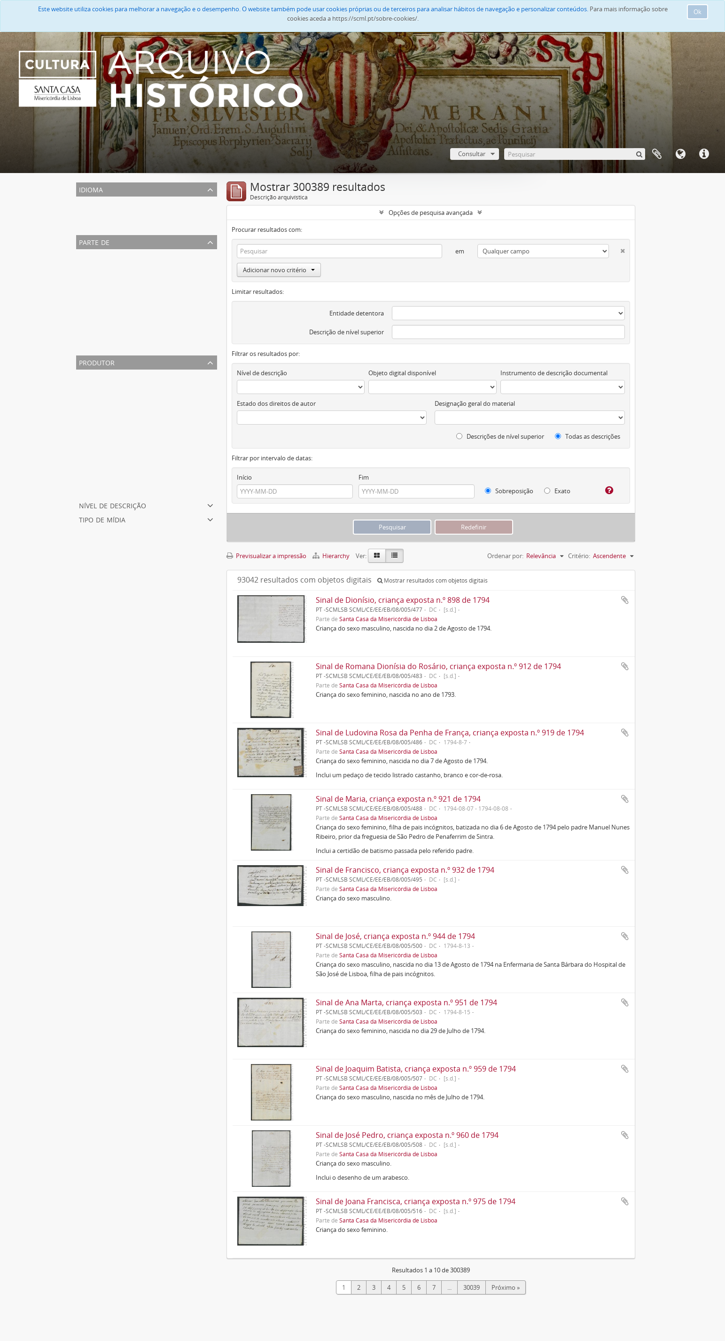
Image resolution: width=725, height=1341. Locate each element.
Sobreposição (509, 491)
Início (244, 477)
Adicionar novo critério (279, 270)
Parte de (94, 241)
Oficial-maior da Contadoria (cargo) (127, 398)
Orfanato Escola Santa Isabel (117, 300)
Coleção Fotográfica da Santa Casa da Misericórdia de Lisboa (162, 288)
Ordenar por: (505, 556)
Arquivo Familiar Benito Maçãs (120, 277)
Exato (557, 491)
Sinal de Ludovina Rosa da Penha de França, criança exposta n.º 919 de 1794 (450, 732)
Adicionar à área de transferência (625, 600)
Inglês (86, 225)
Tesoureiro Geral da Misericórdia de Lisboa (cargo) (147, 477)
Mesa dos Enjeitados (106, 465)
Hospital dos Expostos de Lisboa (123, 409)
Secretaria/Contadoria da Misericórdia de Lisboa (145, 420)
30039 (471, 1287)
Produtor (97, 361)
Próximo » (505, 1287)
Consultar (471, 154)
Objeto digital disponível (402, 373)
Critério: (579, 556)
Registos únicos (99, 202)
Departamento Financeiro (114, 488)
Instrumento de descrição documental (554, 373)
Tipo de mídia (102, 519)
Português (92, 213)
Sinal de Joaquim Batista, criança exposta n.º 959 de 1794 (416, 1069)
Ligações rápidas (704, 154)
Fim (364, 477)
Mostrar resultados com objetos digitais (432, 580)
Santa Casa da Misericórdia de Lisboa (129, 266)
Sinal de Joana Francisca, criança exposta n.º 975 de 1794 (415, 1201)
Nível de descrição (112, 504)
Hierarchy (331, 556)
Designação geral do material (475, 403)
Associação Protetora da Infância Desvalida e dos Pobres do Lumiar (171, 322)
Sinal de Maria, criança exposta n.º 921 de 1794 (398, 799)
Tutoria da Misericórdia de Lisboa (124, 431)
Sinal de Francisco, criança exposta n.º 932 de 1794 (405, 870)
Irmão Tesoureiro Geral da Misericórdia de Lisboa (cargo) (156, 443)
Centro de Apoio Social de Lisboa (123, 334)
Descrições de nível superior (500, 436)
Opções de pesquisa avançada (431, 212)
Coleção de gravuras (106, 345)
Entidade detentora (356, 313)
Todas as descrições (587, 436)
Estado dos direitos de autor (276, 403)
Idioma (680, 154)
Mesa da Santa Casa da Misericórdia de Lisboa (142, 386)
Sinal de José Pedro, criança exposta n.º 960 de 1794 (407, 1135)
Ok (698, 12)
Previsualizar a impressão (266, 556)
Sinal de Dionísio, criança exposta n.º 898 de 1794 (403, 600)
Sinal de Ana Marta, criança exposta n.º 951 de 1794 (406, 1002)
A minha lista (657, 154)
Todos (86, 255)
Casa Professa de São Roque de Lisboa (131, 311)
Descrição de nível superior (346, 332)
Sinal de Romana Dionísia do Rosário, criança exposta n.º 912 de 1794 (438, 666)
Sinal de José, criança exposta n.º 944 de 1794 (395, 936)
